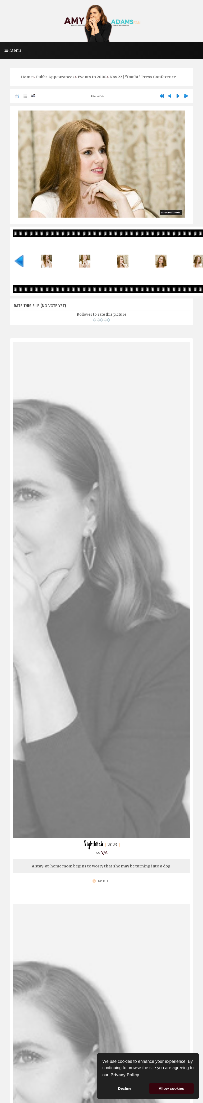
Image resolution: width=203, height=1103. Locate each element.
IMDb (100, 881)
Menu (12, 50)
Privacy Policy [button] (124, 1075)
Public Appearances (55, 77)
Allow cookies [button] (171, 1088)
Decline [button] (124, 1088)
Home (27, 77)
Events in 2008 (92, 77)
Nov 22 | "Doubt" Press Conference (143, 77)
